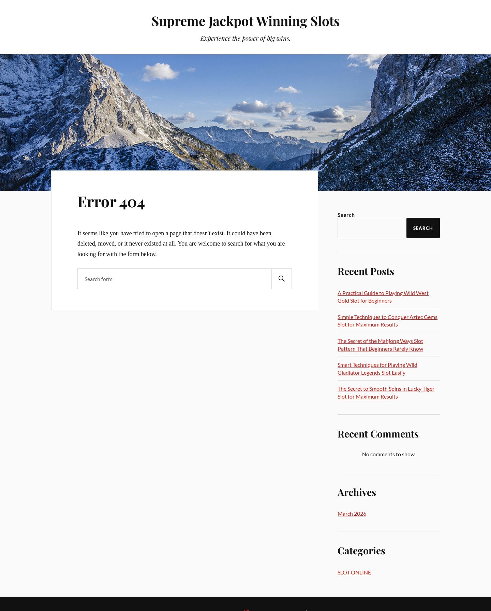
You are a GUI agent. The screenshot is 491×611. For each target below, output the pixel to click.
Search (346, 214)
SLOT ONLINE (354, 572)
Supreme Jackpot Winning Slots (245, 20)
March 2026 (352, 513)
